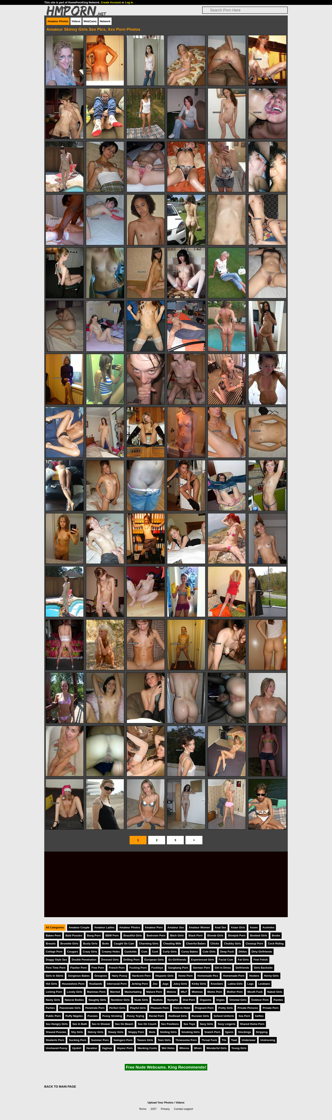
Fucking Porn (138, 967)
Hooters (254, 975)
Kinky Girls (199, 983)
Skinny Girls (96, 1032)
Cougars (72, 951)
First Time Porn (56, 967)
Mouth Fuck (255, 991)
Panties (278, 999)
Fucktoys (157, 967)
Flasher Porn (78, 967)
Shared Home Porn (252, 1024)
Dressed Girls (110, 959)
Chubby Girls (232, 943)
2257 (153, 1108)
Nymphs (172, 999)
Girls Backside (263, 967)
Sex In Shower (101, 1024)
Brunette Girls (69, 943)
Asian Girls (238, 927)
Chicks (214, 943)
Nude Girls (141, 999)
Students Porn (55, 1040)
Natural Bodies (74, 999)
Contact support (183, 1108)
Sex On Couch (147, 1024)
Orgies (220, 999)
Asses (254, 927)
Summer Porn (100, 1040)
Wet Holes (168, 1048)
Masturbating (133, 991)
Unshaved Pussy (56, 1048)
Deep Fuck (227, 951)
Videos (76, 21)
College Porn (54, 951)
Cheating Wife (172, 943)
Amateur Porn (154, 927)
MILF (184, 991)
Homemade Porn (234, 975)
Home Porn (185, 975)
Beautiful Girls (132, 935)
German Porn (201, 967)
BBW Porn (112, 935)
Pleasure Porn (160, 1007)
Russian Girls (200, 1016)
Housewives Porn (73, 983)
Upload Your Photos (160, 1102)
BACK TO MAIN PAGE (60, 1086)
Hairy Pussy (119, 975)
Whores (184, 1048)
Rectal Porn (156, 1016)
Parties (50, 1007)
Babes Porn (53, 935)
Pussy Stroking (112, 1016)
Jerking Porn (139, 983)
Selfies (259, 1016)
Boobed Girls (258, 935)
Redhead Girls (178, 1016)
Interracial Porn (117, 983)
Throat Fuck (209, 1040)
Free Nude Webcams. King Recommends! (166, 1067)
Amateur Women (199, 927)
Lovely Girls (74, 991)
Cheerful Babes (196, 943)
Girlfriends (242, 967)
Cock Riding (276, 943)
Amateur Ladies (104, 927)
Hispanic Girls (164, 975)
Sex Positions (170, 1024)
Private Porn (270, 1007)
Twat (234, 1040)
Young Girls (239, 1048)
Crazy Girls (90, 951)
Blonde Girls (215, 935)
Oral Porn (189, 999)
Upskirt (76, 1048)
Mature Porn (154, 991)
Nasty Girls (53, 999)
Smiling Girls (168, 1032)
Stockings (244, 1032)
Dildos (243, 951)
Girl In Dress (223, 967)
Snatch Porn (212, 1032)
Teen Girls (164, 1040)
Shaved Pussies (56, 1032)
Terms (142, 1108)
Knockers (217, 983)
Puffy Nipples (74, 1016)
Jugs (165, 983)
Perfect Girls (117, 1007)
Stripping (262, 1032)
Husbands (95, 983)
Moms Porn (214, 991)
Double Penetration (84, 959)
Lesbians (264, 983)
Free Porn (97, 967)
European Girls (154, 959)
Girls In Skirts (54, 975)
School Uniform (224, 1016)
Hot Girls (51, 983)
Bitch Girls (177, 935)
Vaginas (107, 1048)
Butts (105, 943)
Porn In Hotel (181, 1007)
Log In (129, 2)
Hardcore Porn (141, 975)
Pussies (92, 1016)
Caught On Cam (124, 943)
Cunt (155, 951)
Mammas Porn (96, 991)
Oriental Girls (237, 999)
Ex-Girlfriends (177, 959)
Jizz (155, 983)
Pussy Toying (135, 1016)
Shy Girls (77, 1032)
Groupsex (100, 975)
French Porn (117, 967)
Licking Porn (54, 991)
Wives (198, 1048)
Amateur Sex (175, 927)
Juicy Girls (180, 983)
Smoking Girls (190, 1032)
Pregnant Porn (204, 1007)
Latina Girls (235, 983)
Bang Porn (94, 935)
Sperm (229, 1032)
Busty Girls (90, 943)
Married (115, 991)
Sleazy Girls (115, 1032)
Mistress (197, 991)
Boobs (276, 935)
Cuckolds (131, 951)
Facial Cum (226, 959)
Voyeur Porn (125, 1048)
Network (105, 21)
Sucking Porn (77, 1040)
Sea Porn (244, 1016)
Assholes (268, 927)
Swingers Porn (123, 1040)
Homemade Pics (207, 975)
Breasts (51, 943)
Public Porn (53, 1016)
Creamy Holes (111, 951)
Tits (224, 1040)
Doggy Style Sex (56, 959)
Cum (144, 951)
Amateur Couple (79, 927)
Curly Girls (170, 951)
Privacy (165, 1108)
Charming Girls (148, 943)
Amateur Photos (57, 21)
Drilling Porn (131, 959)
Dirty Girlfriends (262, 951)
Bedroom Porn (156, 935)
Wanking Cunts (147, 1048)
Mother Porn (235, 991)
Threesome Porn (186, 1040)
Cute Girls (209, 951)
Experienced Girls (202, 959)
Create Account (111, 2)
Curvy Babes (189, 951)
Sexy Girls (206, 1024)
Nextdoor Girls (120, 999)
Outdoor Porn (260, 999)
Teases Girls (145, 1040)
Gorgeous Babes (79, 975)
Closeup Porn (254, 943)
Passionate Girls (70, 1007)
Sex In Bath (79, 1024)
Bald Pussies (73, 935)
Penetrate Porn (95, 1007)
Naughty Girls (97, 999)
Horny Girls (271, 975)
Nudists (158, 999)
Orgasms (205, 999)
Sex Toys (189, 1024)
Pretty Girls (225, 1007)
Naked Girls (274, 991)
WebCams (90, 21)
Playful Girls (138, 1007)
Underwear (249, 1040)
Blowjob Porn (236, 935)
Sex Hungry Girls (57, 1024)
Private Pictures (248, 1007)
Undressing (267, 1040)
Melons (171, 991)
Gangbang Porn (178, 967)
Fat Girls (243, 959)
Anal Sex (220, 927)
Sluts (152, 1032)
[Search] (245, 10)
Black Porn (195, 935)
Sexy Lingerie (226, 1024)
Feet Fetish (260, 959)
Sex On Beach (124, 1024)
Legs (250, 983)
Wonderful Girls (216, 1048)
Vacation (91, 1048)
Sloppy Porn (136, 1032)
